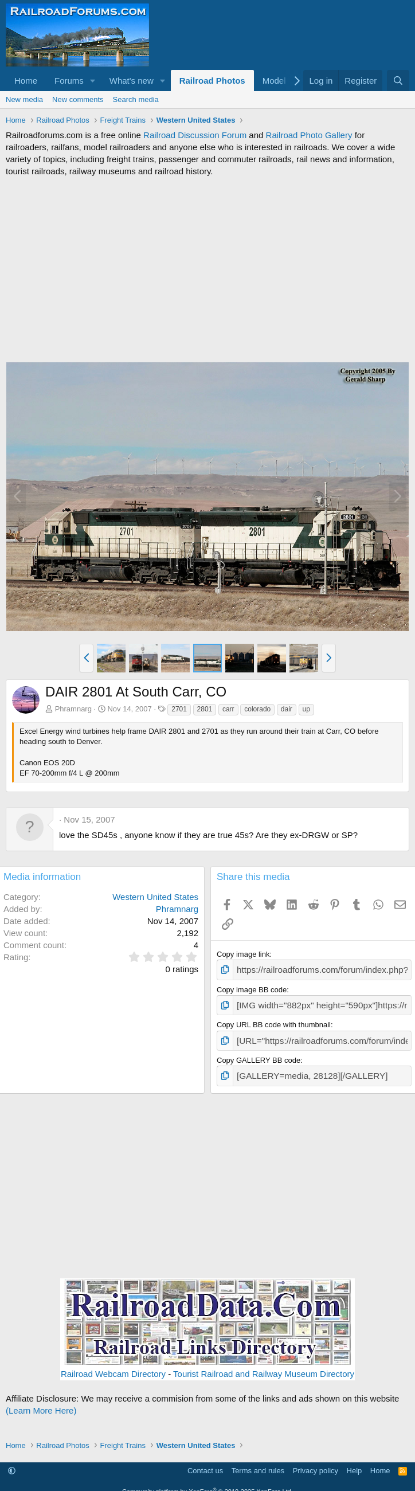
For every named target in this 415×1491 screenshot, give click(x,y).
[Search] (398, 80)
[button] (93, 80)
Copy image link (243, 954)
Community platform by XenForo (207, 1484)
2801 (205, 709)
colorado (257, 709)
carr (228, 709)
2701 (179, 709)
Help (354, 1463)
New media (24, 99)
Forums (69, 80)
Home (25, 80)
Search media (136, 99)
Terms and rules (258, 1463)
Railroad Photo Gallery (309, 135)
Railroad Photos (212, 80)
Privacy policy (315, 1463)
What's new (131, 80)
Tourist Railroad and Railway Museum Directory (263, 1366)
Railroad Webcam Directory (113, 1366)
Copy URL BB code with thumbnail (274, 1021)
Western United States (155, 897)
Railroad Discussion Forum (194, 135)
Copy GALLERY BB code (258, 1054)
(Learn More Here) (41, 1403)
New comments (78, 99)
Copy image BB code (252, 988)
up (306, 709)
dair (286, 709)
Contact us (205, 1463)
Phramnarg (73, 709)
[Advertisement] (207, 269)
